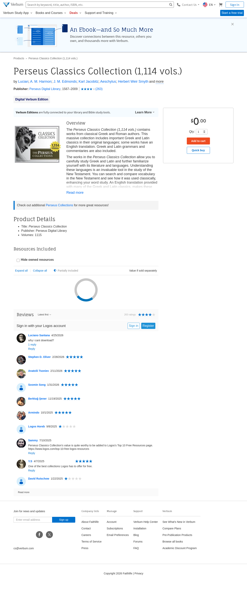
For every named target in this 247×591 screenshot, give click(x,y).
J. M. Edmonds (65, 81)
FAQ (136, 556)
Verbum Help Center (145, 530)
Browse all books (172, 549)
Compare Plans (171, 536)
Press (84, 556)
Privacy (138, 581)
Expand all (21, 270)
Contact (86, 536)
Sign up (63, 527)
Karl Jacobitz (88, 81)
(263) (91, 89)
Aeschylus (108, 81)
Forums (137, 549)
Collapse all (40, 270)
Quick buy (198, 150)
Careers (86, 543)
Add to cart (198, 141)
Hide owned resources (37, 259)
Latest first (45, 322)
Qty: (192, 131)
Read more (75, 192)
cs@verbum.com (24, 556)
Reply (31, 356)
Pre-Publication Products (177, 543)
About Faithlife (90, 530)
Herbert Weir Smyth (133, 81)
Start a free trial (232, 12)
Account (112, 530)
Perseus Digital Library (44, 89)
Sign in (133, 333)
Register (148, 333)
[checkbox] (35, 260)
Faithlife (127, 581)
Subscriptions (115, 536)
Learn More (145, 112)
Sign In (234, 5)
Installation (139, 536)
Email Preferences (118, 543)
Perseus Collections (59, 205)
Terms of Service (91, 549)
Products (19, 58)
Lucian (23, 81)
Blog (136, 543)
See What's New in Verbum (178, 530)
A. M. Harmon (41, 81)
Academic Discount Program (179, 556)
